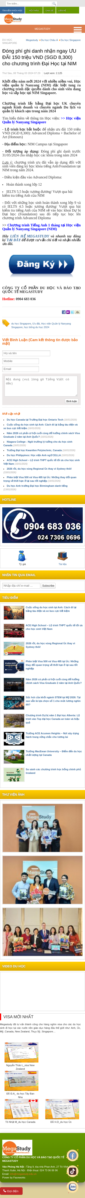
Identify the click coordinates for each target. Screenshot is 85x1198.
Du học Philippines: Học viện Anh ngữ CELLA (40, 455)
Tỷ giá (22, 558)
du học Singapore (21, 323)
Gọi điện (11, 1191)
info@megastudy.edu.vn (23, 1174)
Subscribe (48, 585)
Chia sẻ (49, 10)
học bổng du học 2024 (36, 327)
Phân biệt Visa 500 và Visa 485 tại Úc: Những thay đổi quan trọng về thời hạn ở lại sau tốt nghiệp (52, 665)
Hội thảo (33, 10)
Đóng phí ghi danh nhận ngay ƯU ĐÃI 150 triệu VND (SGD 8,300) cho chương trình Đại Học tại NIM (39, 57)
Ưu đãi (36, 323)
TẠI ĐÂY (14, 240)
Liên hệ (62, 10)
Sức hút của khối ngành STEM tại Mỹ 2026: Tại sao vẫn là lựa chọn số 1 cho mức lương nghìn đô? (53, 701)
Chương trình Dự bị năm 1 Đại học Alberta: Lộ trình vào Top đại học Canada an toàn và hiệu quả (53, 719)
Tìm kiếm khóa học (12, 10)
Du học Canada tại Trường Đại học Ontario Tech (42, 419)
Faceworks (19, 1177)
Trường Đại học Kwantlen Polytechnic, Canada (41, 450)
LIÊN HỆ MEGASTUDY (30, 236)
